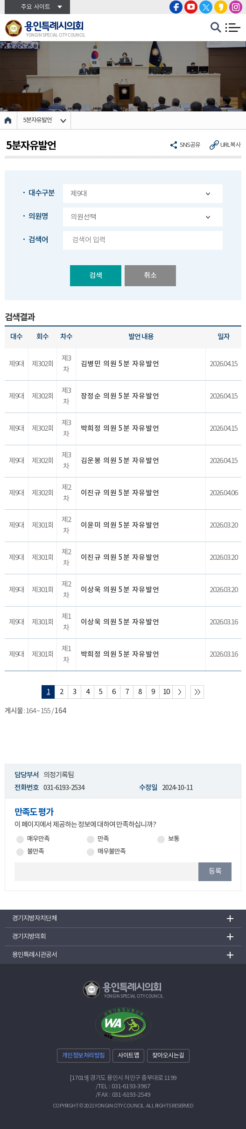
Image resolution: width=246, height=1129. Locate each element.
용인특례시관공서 (34, 955)
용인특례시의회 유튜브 (190, 7)
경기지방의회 (29, 937)
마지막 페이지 (197, 692)
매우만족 (38, 839)
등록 (215, 872)
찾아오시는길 (168, 1055)
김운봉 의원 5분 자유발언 (120, 461)
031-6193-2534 (63, 788)
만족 (103, 839)
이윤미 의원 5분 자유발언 (120, 525)
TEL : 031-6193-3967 (124, 1086)
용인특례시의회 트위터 (205, 7)
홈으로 (8, 120)
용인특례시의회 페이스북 (176, 7)
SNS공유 (190, 145)
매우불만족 (112, 851)
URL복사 (230, 145)
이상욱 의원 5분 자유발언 (120, 590)
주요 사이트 (35, 7)
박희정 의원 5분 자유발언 (120, 429)
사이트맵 (128, 1055)
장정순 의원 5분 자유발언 (120, 396)
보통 (173, 839)
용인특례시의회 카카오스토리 (220, 7)
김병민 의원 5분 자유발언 (120, 364)
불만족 (35, 851)
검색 (95, 276)
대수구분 (41, 193)
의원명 (38, 216)
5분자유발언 (37, 120)
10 (166, 692)
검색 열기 (216, 28)
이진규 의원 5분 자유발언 (120, 493)
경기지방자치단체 (34, 918)
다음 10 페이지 (179, 692)
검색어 (38, 240)
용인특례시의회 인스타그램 (235, 7)
